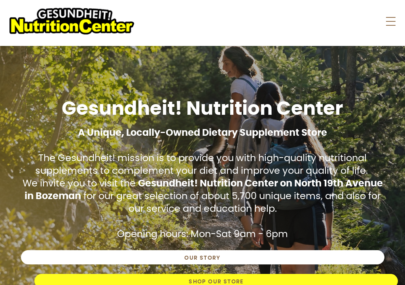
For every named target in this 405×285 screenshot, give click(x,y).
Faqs (282, 22)
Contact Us (369, 22)
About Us (320, 22)
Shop (193, 22)
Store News (241, 22)
